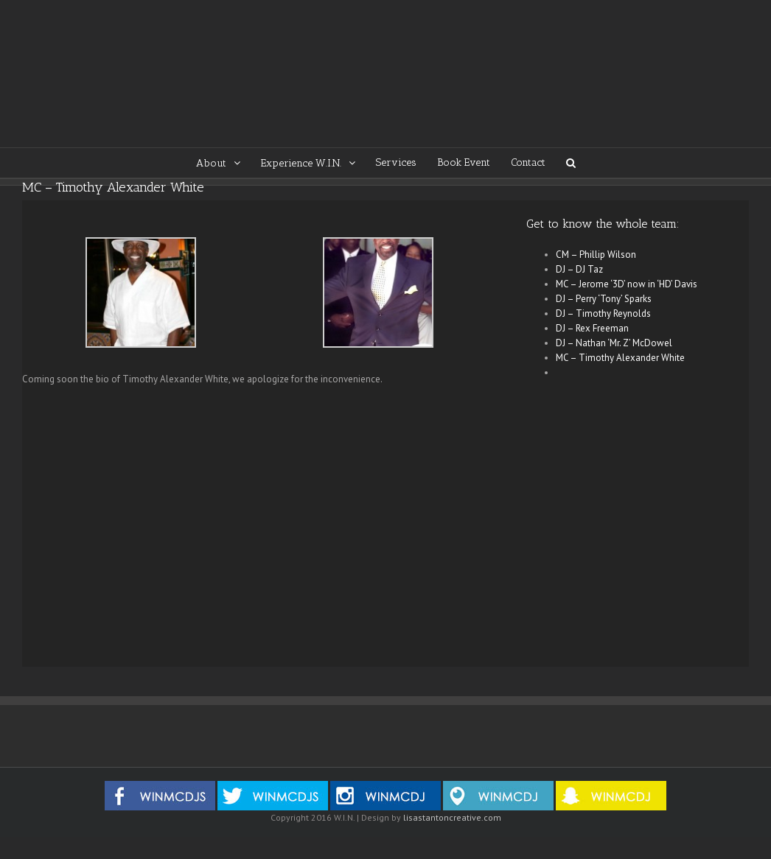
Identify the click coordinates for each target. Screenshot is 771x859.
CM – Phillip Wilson (596, 254)
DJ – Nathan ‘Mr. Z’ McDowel (614, 343)
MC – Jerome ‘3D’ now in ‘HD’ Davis (626, 284)
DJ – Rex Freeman (592, 328)
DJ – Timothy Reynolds (603, 313)
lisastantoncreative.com (452, 817)
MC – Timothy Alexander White (620, 357)
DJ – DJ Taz (579, 269)
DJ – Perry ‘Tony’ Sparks (604, 298)
